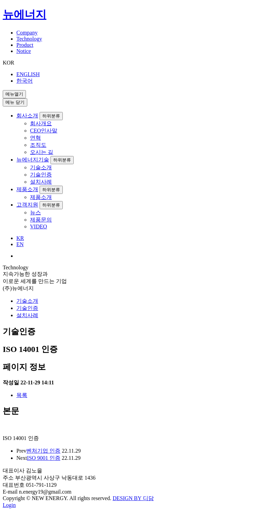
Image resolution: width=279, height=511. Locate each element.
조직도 (38, 145)
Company (27, 33)
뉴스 (35, 212)
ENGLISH (28, 74)
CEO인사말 (43, 130)
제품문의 (41, 220)
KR (20, 238)
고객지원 (27, 205)
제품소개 (27, 189)
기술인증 (41, 175)
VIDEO (38, 226)
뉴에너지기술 (32, 159)
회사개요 (41, 123)
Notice (23, 51)
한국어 (24, 81)
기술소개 (41, 167)
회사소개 (27, 115)
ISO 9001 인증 (43, 458)
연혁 (35, 138)
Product (24, 45)
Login (9, 505)
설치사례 (41, 182)
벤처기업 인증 (43, 451)
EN (20, 244)
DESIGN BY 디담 (133, 498)
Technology (29, 39)
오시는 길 (41, 152)
